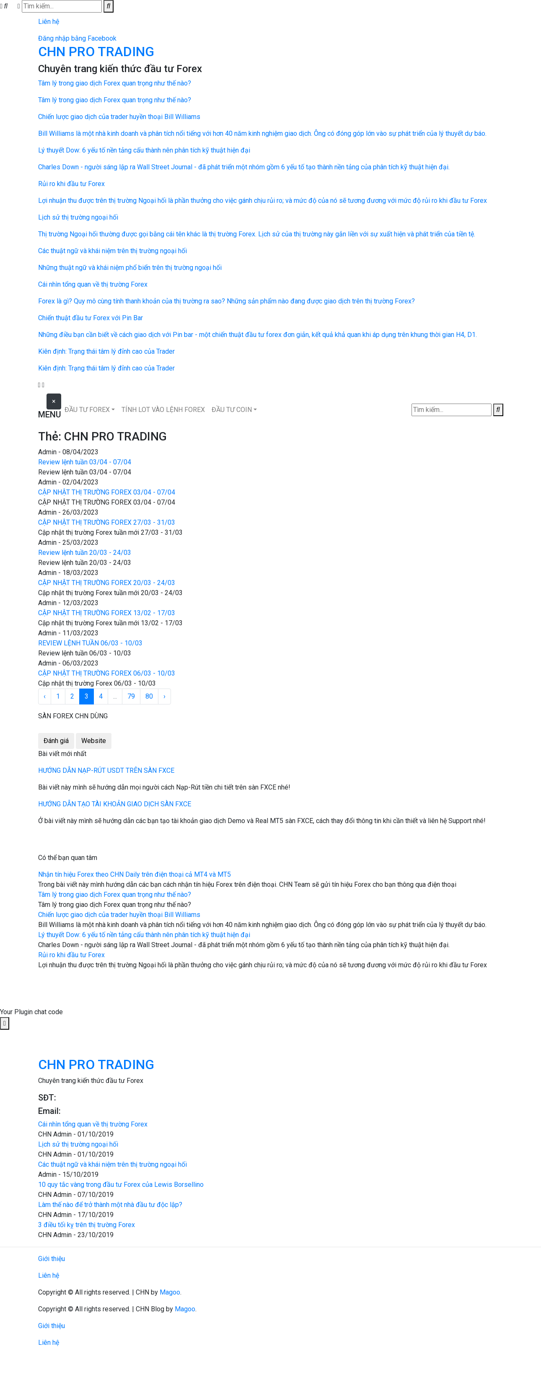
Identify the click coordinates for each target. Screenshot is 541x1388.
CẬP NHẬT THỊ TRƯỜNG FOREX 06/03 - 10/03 (106, 673)
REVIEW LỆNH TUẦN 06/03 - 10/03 (90, 643)
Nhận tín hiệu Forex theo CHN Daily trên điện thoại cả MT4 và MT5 (134, 874)
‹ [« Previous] (45, 696)
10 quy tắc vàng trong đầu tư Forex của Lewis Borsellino (121, 1185)
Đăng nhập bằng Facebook (77, 38)
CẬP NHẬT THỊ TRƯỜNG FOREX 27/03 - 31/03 (106, 522)
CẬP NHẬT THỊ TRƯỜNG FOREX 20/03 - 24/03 (106, 583)
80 (149, 696)
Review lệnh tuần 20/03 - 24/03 (84, 553)
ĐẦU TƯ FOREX (87, 410)
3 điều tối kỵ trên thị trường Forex (86, 1225)
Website (93, 741)
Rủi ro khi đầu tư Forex (71, 955)
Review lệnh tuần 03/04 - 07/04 (84, 462)
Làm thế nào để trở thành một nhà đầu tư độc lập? (110, 1205)
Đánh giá (56, 741)
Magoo (170, 1292)
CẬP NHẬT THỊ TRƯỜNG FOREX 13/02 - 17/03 (106, 613)
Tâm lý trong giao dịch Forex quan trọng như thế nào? (114, 895)
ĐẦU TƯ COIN (232, 410)
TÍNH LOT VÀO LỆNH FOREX (163, 410)
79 (131, 696)
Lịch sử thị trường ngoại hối (78, 1144)
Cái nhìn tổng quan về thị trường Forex (93, 1124)
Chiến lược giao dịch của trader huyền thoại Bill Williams (119, 915)
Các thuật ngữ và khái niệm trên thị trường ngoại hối (112, 1164)
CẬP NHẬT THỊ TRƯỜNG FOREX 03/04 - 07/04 (106, 492)
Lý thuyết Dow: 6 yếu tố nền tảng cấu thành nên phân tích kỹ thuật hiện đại (144, 935)
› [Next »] (164, 696)
